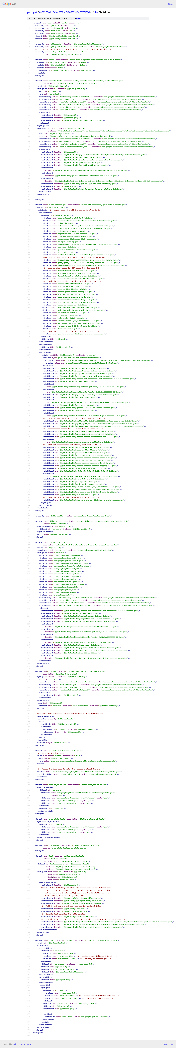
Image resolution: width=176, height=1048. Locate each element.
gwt (29, 12)
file (78, 18)
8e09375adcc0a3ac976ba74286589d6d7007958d (64, 12)
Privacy (22, 1044)
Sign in (170, 4)
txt (165, 1044)
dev (96, 12)
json (171, 1044)
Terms (29, 1044)
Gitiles (15, 1044)
